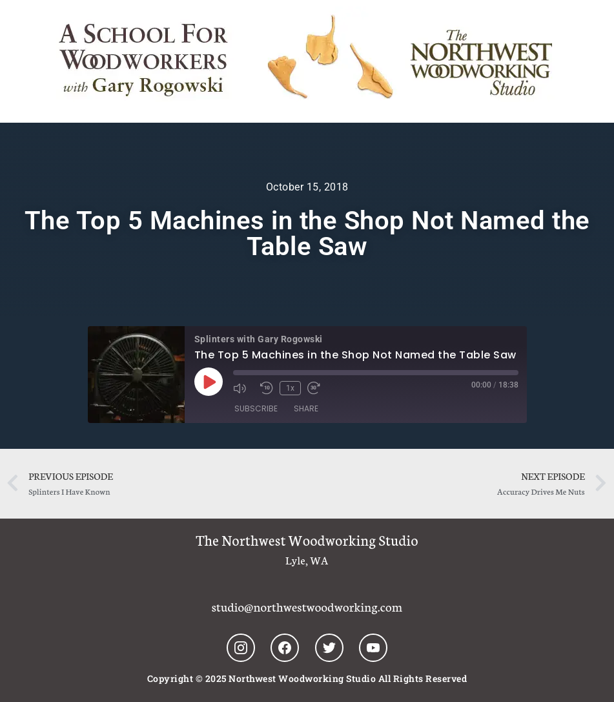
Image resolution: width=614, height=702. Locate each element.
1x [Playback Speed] (290, 388)
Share (306, 408)
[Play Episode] (208, 381)
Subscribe (256, 408)
